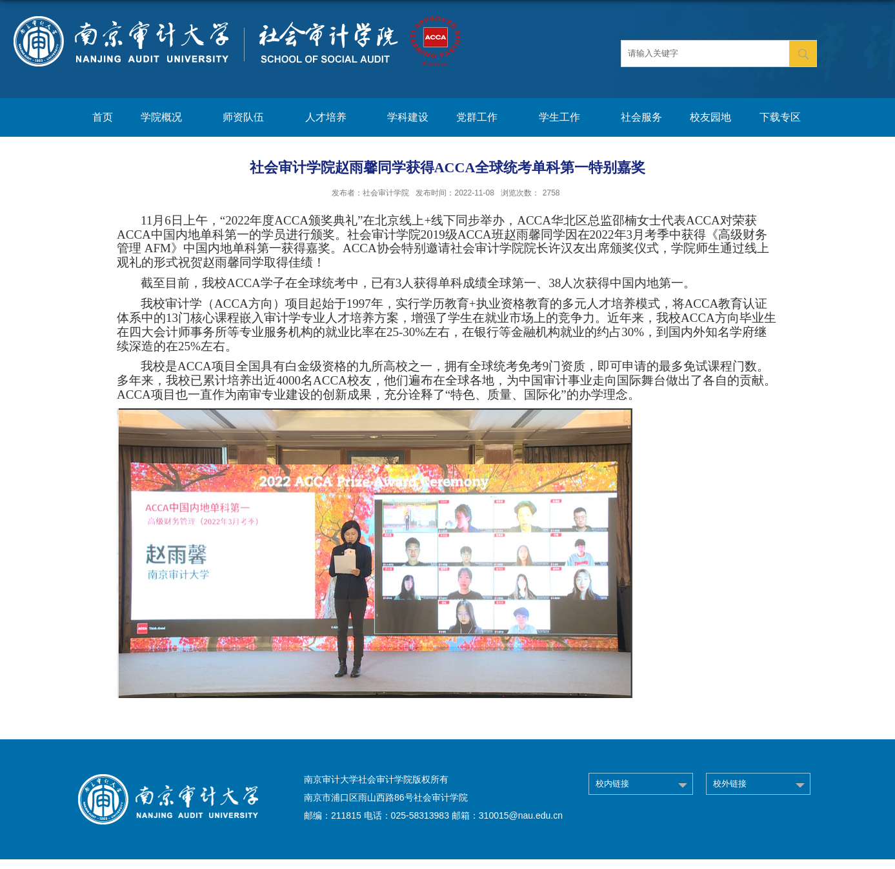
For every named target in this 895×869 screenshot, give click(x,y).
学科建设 (407, 117)
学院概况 (168, 118)
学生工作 (566, 118)
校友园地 (710, 117)
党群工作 (483, 118)
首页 (102, 117)
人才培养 (332, 118)
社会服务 (641, 117)
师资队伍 (250, 118)
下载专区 (780, 117)
